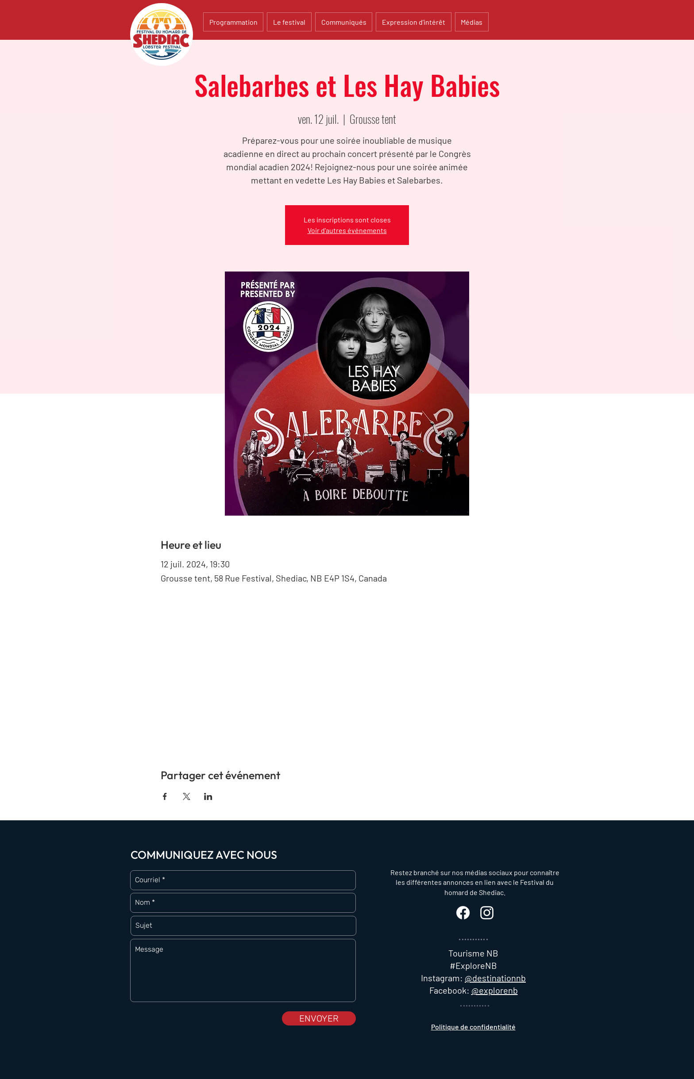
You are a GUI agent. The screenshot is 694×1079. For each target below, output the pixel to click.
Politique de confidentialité (473, 1026)
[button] (289, 21)
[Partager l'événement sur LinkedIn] (208, 796)
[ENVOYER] (319, 1018)
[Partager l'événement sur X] (186, 796)
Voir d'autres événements (347, 230)
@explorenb (494, 990)
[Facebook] (463, 913)
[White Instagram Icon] (487, 913)
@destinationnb (495, 977)
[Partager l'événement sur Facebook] (165, 796)
